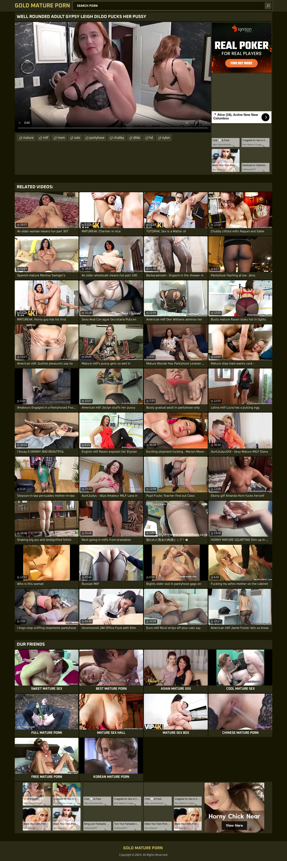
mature (28, 137)
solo (77, 137)
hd (151, 137)
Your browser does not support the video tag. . (113, 77)
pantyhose (96, 137)
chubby (119, 137)
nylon (166, 137)
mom (61, 137)
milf (45, 137)
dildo (136, 137)
